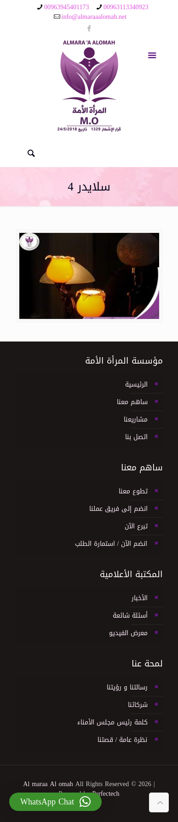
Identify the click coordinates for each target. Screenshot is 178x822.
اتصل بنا (136, 437)
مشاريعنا (136, 419)
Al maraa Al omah (48, 784)
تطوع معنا (133, 491)
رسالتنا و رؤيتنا (127, 687)
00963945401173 (66, 7)
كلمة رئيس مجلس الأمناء (112, 722)
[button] (55, 802)
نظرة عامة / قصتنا (123, 740)
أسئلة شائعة (130, 615)
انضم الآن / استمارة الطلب (111, 544)
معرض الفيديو (128, 633)
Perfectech (105, 793)
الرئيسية (136, 384)
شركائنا (138, 705)
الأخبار (140, 598)
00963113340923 (125, 7)
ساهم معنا (132, 402)
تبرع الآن (136, 526)
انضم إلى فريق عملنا (118, 509)
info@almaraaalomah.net (94, 17)
